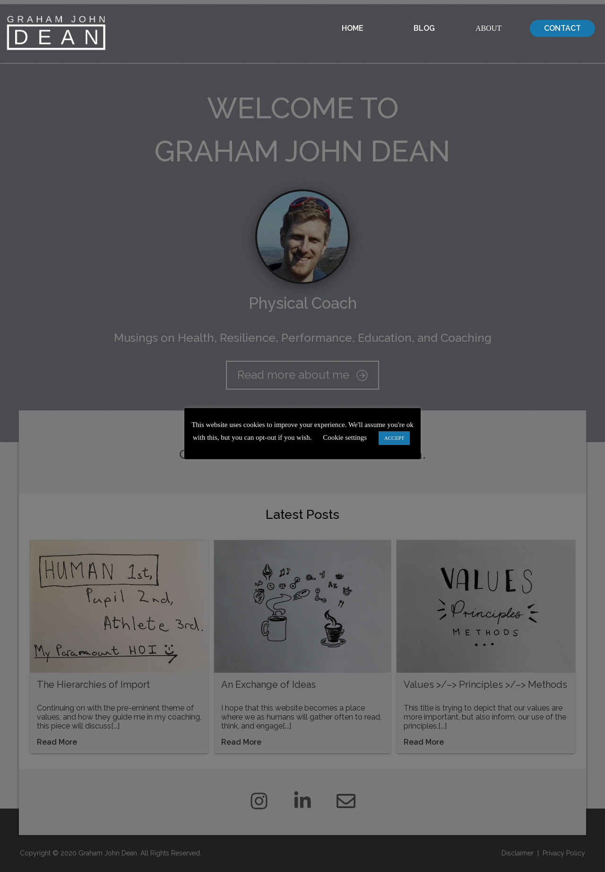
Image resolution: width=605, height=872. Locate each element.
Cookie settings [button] (345, 437)
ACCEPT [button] (394, 438)
